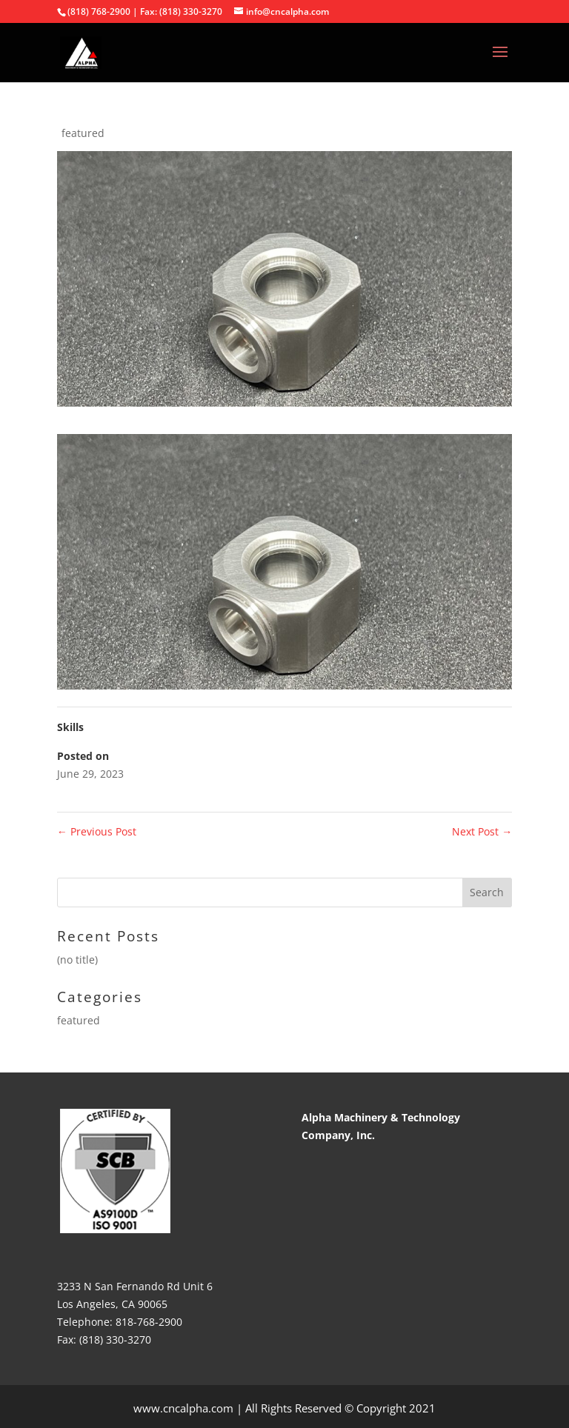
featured (82, 133)
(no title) (77, 959)
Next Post (482, 831)
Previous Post (96, 831)
